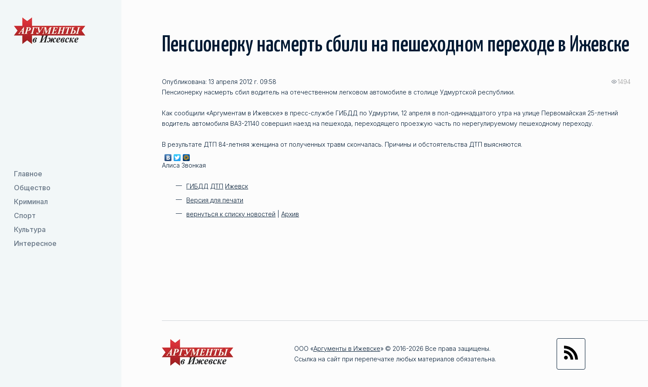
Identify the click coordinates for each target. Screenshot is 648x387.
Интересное (35, 243)
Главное (28, 173)
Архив (290, 214)
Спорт (25, 215)
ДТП (216, 186)
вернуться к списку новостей (230, 214)
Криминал (31, 201)
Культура (30, 229)
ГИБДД (197, 186)
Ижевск (236, 186)
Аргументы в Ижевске (346, 348)
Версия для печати (214, 200)
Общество (32, 187)
